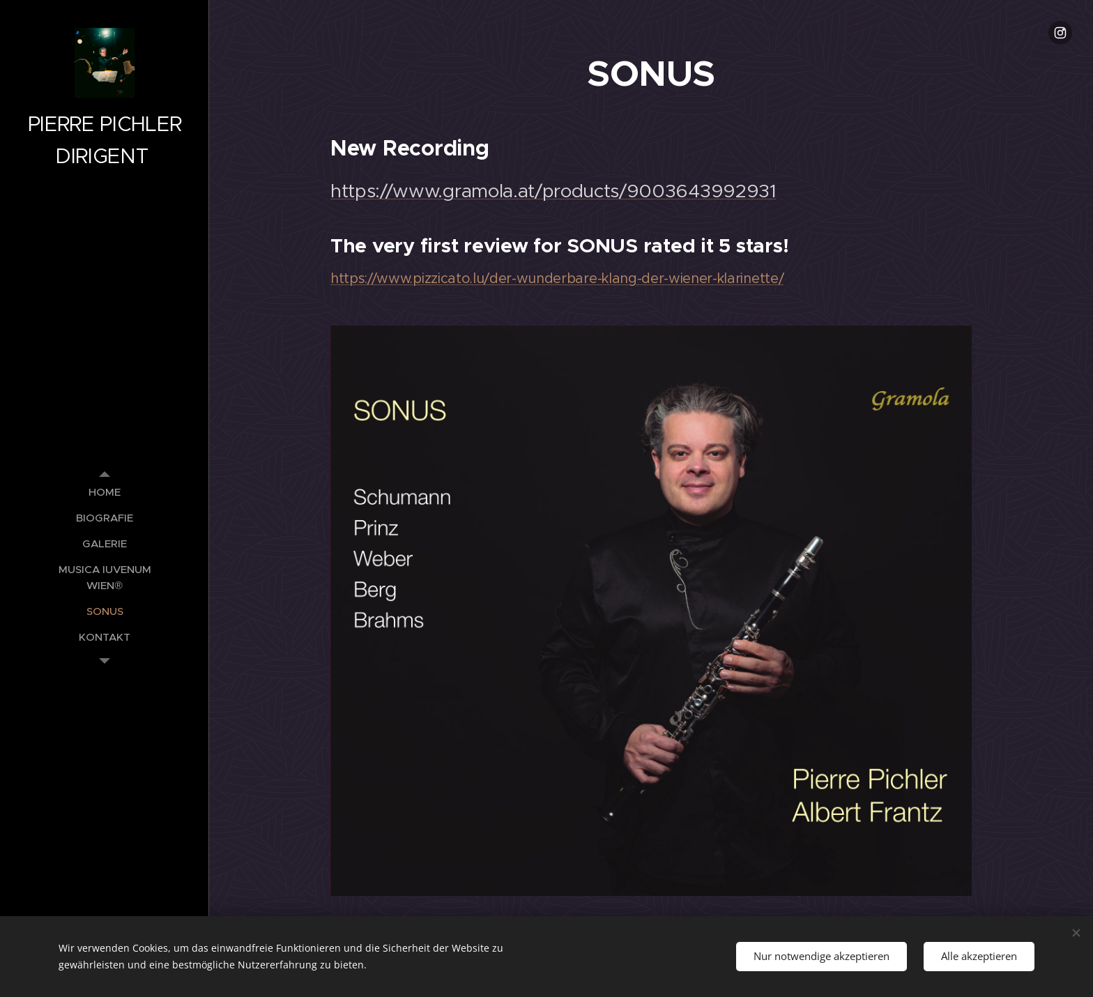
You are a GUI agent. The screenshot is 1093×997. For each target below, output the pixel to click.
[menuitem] (104, 492)
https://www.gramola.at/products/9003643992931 (553, 190)
